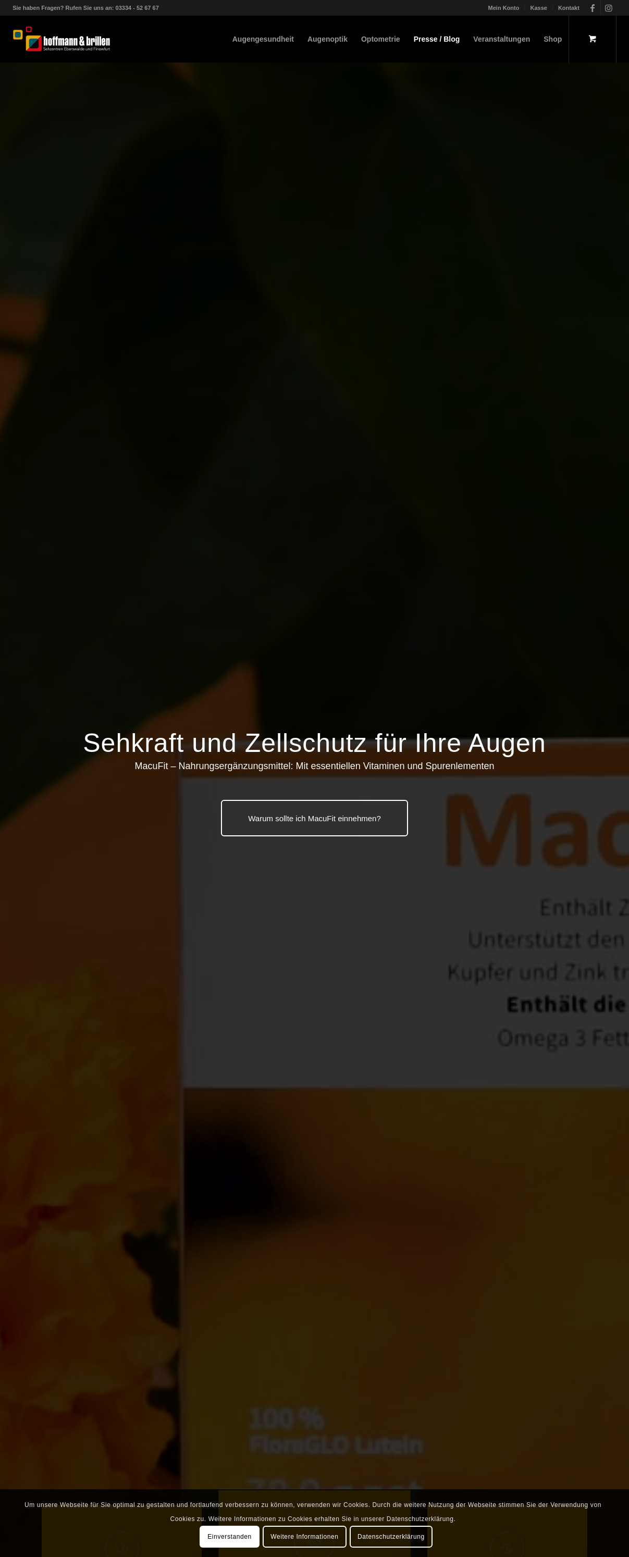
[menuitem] (504, 7)
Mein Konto (504, 8)
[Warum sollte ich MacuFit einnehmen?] (314, 818)
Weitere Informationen (304, 1536)
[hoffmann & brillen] (61, 39)
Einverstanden (229, 1536)
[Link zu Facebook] (592, 8)
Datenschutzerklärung (391, 1536)
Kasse (538, 8)
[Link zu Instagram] (608, 8)
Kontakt (568, 8)
